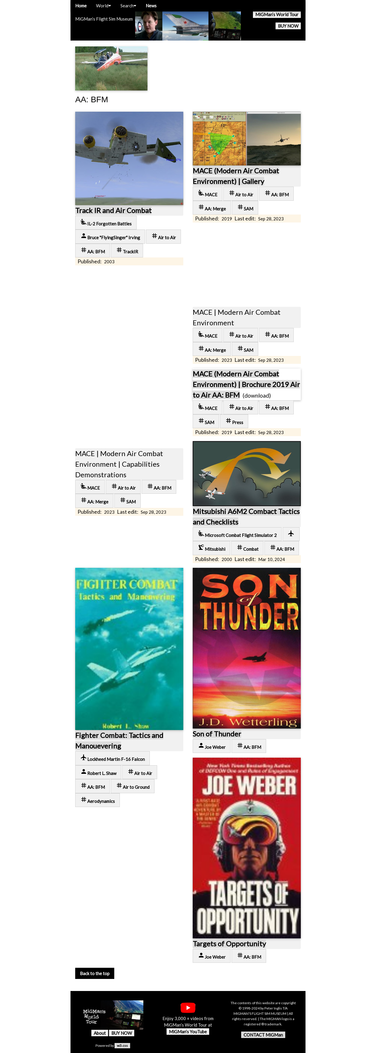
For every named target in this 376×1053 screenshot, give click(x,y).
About (100, 1033)
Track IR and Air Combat (113, 210)
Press (234, 421)
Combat (247, 548)
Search (128, 5)
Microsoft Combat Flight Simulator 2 (237, 534)
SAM (245, 207)
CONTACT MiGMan (263, 1034)
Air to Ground (133, 786)
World (103, 5)
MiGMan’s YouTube (188, 1031)
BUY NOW (288, 26)
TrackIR (127, 250)
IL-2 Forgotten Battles (106, 222)
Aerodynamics (97, 800)
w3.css (122, 1045)
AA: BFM (92, 250)
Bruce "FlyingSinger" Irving (110, 236)
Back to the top (95, 973)
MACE (207, 193)
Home (81, 5)
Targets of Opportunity (229, 943)
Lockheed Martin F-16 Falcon (112, 758)
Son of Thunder (217, 733)
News (151, 5)
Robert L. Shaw (98, 772)
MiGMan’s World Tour (276, 14)
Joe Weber (212, 746)
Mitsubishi (211, 548)
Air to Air (163, 236)
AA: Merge (212, 207)
